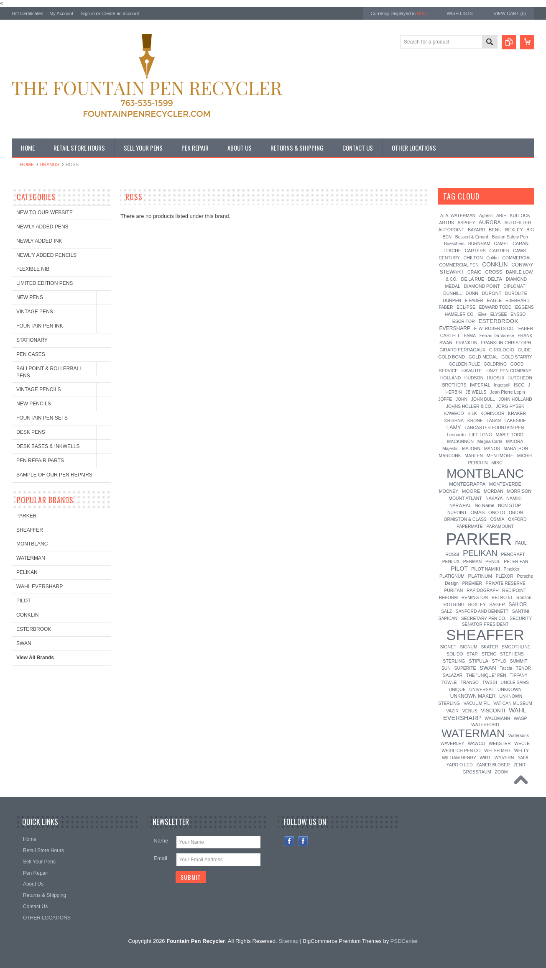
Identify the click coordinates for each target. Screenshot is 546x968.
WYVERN (504, 757)
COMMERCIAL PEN (458, 265)
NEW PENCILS (33, 404)
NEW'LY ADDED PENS (42, 227)
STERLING (454, 660)
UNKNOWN (510, 689)
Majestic (450, 448)
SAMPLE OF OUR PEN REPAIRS (54, 475)
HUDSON (474, 377)
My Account (61, 13)
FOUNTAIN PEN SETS (42, 418)
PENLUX (451, 561)
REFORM (448, 597)
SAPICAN (447, 618)
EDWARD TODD (495, 307)
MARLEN (473, 455)
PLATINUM (480, 576)
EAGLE (494, 300)
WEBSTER (500, 743)
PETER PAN (516, 561)
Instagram (303, 841)
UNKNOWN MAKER (473, 696)
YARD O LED (459, 764)
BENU (495, 229)
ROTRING (454, 604)
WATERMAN (30, 558)
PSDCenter (404, 941)
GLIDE (524, 350)
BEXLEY (514, 229)
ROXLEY (477, 604)
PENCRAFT (513, 554)
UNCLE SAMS (514, 682)
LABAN (494, 420)
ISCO (519, 385)
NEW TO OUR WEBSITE (44, 212)
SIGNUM (468, 647)
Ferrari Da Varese (497, 335)
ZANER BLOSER (493, 765)
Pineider (511, 569)
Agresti (485, 215)
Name (160, 840)
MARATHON (515, 448)
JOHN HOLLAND (515, 399)
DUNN (472, 293)
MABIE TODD (509, 434)
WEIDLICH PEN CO (461, 750)
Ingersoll (502, 385)
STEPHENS (512, 653)
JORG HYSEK (510, 406)
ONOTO (496, 512)
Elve (482, 314)
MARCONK (450, 455)
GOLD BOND (451, 356)
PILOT (23, 601)
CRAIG (474, 271)
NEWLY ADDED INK (39, 241)
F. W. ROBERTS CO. (494, 328)
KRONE (475, 420)
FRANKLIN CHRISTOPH (506, 342)
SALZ (446, 611)
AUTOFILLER (517, 222)
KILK (472, 413)
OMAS (477, 512)
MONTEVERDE (505, 484)
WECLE (522, 743)
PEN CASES (30, 354)
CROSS (493, 271)
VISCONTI (493, 711)
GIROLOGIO (501, 349)
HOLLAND (450, 378)
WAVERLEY (452, 743)
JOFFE (445, 399)
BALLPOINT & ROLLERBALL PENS (49, 372)
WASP (520, 718)
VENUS (469, 711)
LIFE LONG (480, 435)
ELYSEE (498, 314)
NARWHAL (460, 505)
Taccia (506, 668)
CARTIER (499, 250)
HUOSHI (495, 378)
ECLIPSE (466, 307)
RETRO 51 (502, 597)
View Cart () (510, 13)
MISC (496, 462)
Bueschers (454, 243)
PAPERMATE (470, 526)
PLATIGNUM (451, 576)
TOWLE (449, 682)
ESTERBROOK (33, 629)
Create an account (120, 13)
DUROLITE (516, 293)
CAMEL (501, 243)
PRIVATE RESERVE (506, 583)
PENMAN (472, 561)
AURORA (490, 222)
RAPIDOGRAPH (483, 590)
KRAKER (517, 413)
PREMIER (472, 583)
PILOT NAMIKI (485, 569)
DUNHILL (452, 293)
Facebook (289, 841)
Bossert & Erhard (471, 237)
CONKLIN (27, 615)
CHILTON (472, 257)
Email (160, 858)
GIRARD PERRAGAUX (462, 349)
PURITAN (453, 590)
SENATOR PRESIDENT (485, 624)
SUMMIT (519, 660)
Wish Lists (459, 13)
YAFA (523, 757)
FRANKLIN (466, 343)
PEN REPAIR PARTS (40, 461)
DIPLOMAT (514, 286)
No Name (484, 505)
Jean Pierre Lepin (507, 391)
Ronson (523, 597)
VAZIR (452, 710)
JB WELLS (475, 392)
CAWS (519, 250)
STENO (489, 654)
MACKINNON (460, 441)
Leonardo (456, 434)
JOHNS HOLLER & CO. (469, 406)
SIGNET (448, 646)
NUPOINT (457, 512)
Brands (49, 164)
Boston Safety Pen (510, 237)
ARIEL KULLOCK (513, 215)
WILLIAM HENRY (459, 757)
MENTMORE (500, 455)
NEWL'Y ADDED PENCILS (46, 255)
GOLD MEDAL (483, 356)
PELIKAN (27, 572)
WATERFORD (485, 724)
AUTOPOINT (451, 229)
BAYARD (476, 230)
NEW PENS (29, 297)
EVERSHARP (455, 328)
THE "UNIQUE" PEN (486, 675)
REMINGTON (475, 597)
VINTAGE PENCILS (38, 389)
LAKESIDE (515, 420)
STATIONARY (32, 340)
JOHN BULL (483, 399)
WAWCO (476, 743)
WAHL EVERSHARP (39, 586)
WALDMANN (497, 718)
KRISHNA (454, 420)
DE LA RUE (472, 279)
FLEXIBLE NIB (32, 269)
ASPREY (466, 222)
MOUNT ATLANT (465, 498)
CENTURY (449, 257)
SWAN (23, 643)
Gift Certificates (27, 13)
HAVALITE (472, 371)
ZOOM (501, 772)
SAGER (497, 604)
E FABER (474, 300)
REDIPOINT (514, 590)
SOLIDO (454, 654)
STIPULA (478, 660)
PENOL (492, 561)
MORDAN (493, 491)
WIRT (485, 757)
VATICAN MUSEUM (512, 703)
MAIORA (514, 441)
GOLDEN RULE (464, 364)
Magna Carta (490, 441)
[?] (490, 196)
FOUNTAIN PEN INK (39, 326)
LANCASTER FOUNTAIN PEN (494, 427)
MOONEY (448, 491)
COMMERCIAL (516, 258)
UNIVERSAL (481, 689)
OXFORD (517, 519)
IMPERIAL (480, 385)
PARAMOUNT (500, 526)
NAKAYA (494, 498)
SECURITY (521, 618)
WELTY (521, 750)
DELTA (494, 279)
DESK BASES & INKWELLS (47, 446)
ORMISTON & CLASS (465, 519)
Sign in (88, 13)
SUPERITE (465, 668)
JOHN (461, 399)
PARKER (26, 516)
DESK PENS (30, 432)
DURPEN (452, 300)
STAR (472, 654)
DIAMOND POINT (482, 286)
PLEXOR (504, 576)
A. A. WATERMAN (457, 215)
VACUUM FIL (477, 703)
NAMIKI (514, 498)
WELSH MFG (497, 750)
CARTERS (475, 250)
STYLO (499, 660)
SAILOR (517, 604)
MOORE (471, 491)
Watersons (518, 735)
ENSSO (518, 314)
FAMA (470, 335)
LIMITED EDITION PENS (44, 283)
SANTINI (520, 611)
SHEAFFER (29, 530)
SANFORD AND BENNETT (482, 611)
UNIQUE (457, 689)
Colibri (492, 258)
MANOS (492, 448)
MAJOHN (471, 448)
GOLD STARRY (516, 357)
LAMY (453, 427)
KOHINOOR (492, 413)
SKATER (489, 647)
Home (27, 164)
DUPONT (491, 293)
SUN (446, 668)
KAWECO (454, 413)
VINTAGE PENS (34, 312)
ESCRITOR (463, 321)
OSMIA (497, 519)
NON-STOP (509, 505)
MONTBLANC (32, 544)
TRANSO (469, 682)
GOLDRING (495, 364)
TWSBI (489, 682)
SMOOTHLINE (516, 647)
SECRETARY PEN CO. (483, 618)
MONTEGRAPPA (467, 484)
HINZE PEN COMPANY (508, 371)
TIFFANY (519, 675)
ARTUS (446, 222)
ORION (516, 512)
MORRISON (519, 491)
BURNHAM (479, 243)
